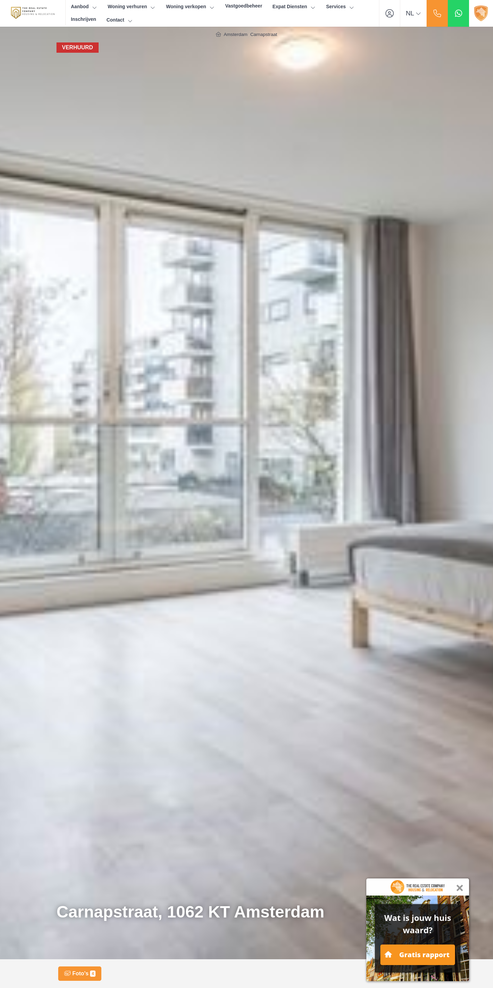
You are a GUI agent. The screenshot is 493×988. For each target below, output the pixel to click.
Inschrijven (83, 19)
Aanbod (84, 6)
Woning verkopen (190, 6)
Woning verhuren (132, 6)
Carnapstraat (263, 34)
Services (340, 6)
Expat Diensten (294, 6)
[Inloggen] (389, 13)
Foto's (80, 974)
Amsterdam (236, 34)
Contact (119, 20)
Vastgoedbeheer (243, 6)
